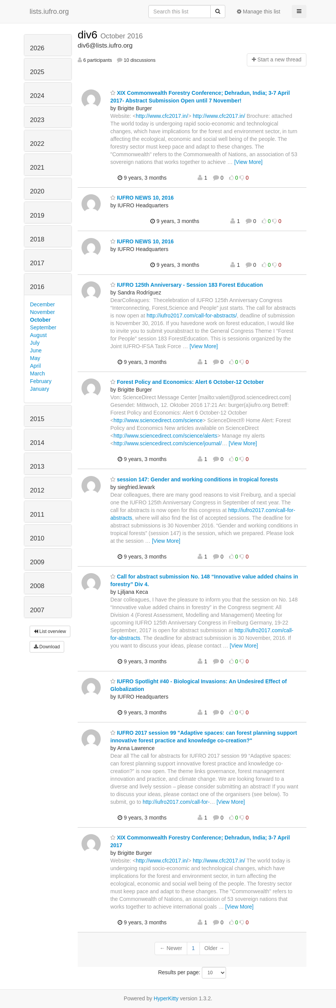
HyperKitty (166, 998)
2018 (37, 239)
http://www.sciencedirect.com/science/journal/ (167, 443)
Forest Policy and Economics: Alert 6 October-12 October (187, 382)
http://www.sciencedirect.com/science (158, 420)
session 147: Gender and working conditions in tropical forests (194, 479)
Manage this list (258, 11)
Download (47, 646)
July (35, 343)
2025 (37, 72)
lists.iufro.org (49, 11)
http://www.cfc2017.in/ (162, 116)
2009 (37, 562)
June (36, 350)
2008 (37, 586)
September (43, 327)
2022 (37, 143)
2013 (37, 466)
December (42, 304)
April (35, 366)
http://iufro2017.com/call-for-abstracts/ (191, 315)
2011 (37, 514)
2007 (37, 610)
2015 (37, 419)
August (38, 335)
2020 (37, 191)
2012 (37, 490)
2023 (37, 120)
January (39, 389)
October (40, 320)
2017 (37, 263)
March (37, 373)
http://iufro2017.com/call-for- (176, 802)
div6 (89, 35)
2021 (37, 167)
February (41, 381)
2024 (37, 95)
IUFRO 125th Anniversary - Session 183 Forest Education (186, 285)
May (35, 358)
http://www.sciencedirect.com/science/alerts (165, 436)
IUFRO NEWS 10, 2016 (142, 198)
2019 (37, 215)
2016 (37, 287)
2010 (37, 538)
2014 (37, 442)
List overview (50, 631)
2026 (37, 48)
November (42, 312)
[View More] (248, 162)
